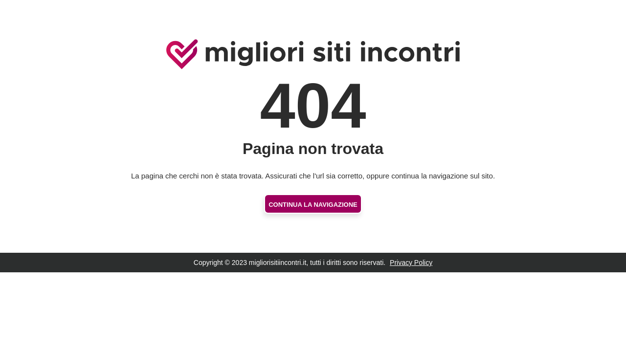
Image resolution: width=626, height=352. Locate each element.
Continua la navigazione (313, 204)
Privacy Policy (411, 262)
